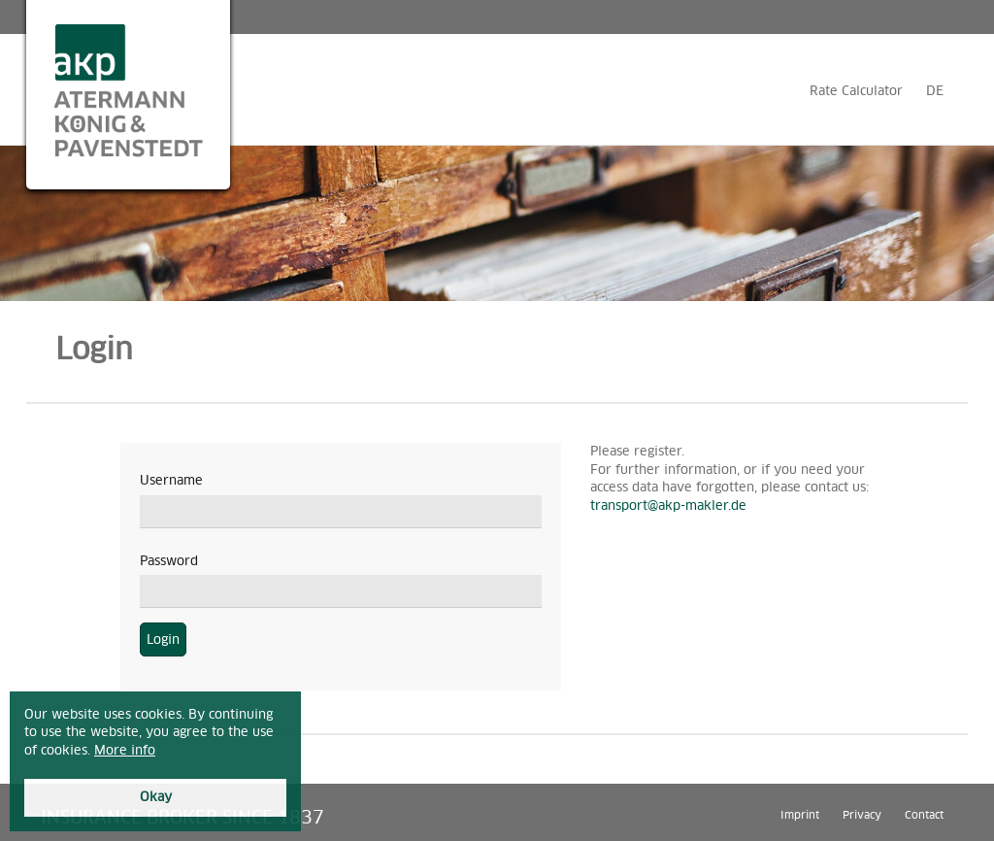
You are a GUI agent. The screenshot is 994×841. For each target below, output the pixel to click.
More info (124, 750)
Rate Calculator (856, 91)
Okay (156, 797)
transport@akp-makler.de (668, 505)
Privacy (862, 814)
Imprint (799, 814)
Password (169, 561)
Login (163, 639)
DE (935, 91)
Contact (924, 814)
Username (171, 480)
